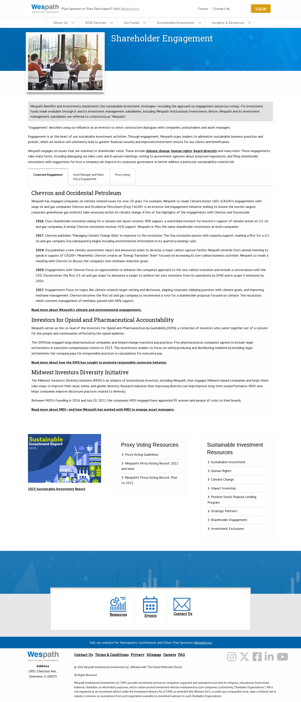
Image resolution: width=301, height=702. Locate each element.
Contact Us (226, 8)
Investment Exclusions (227, 529)
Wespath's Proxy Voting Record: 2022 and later (149, 466)
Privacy (137, 655)
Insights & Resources (228, 22)
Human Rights (221, 471)
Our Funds (132, 22)
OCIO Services (95, 22)
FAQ (181, 655)
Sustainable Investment (176, 22)
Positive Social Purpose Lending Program (231, 500)
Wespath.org (130, 8)
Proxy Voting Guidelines (141, 454)
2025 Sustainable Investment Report (56, 489)
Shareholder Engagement (229, 520)
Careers (169, 655)
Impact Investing (223, 488)
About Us (61, 22)
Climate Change (222, 479)
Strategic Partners (224, 511)
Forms (208, 8)
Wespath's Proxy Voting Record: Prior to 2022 (149, 480)
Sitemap (154, 655)
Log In (263, 8)
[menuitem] (62, 22)
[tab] (48, 177)
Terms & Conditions (112, 655)
